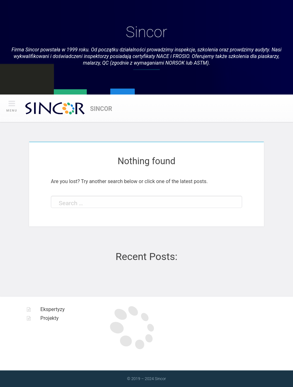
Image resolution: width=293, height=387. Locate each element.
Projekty (49, 318)
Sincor (146, 32)
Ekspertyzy (52, 309)
